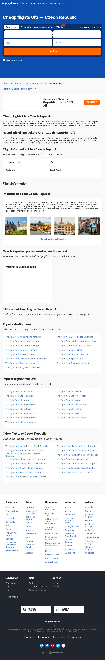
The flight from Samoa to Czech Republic (76, 468)
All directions (51, 562)
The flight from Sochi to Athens (20, 363)
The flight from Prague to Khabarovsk (23, 367)
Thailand (9, 518)
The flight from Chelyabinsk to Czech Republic (22, 455)
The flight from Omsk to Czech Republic (24, 468)
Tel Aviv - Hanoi (49, 550)
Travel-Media (11, 597)
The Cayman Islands (11, 534)
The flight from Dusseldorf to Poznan (22, 341)
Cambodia (10, 522)
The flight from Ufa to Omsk (70, 409)
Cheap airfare (9, 83)
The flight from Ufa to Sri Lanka (71, 405)
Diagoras (69, 530)
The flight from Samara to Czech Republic (25, 450)
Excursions (10, 593)
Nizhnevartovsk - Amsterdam (52, 544)
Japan (8, 529)
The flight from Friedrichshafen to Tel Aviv (76, 341)
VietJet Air (90, 534)
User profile (57, 583)
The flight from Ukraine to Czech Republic (76, 446)
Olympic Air (90, 511)
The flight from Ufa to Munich (70, 391)
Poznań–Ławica (69, 541)
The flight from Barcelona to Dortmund (75, 337)
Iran (7, 515)
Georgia (9, 539)
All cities (29, 553)
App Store (57, 586)
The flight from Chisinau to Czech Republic (25, 459)
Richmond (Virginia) (30, 518)
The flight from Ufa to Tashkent (71, 418)
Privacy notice (74, 637)
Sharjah (68, 546)
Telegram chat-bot (38, 586)
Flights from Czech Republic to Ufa (18, 89)
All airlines (89, 553)
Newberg (29, 530)
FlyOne (88, 521)
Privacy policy (44, 637)
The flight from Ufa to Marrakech (20, 418)
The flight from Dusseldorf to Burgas (22, 346)
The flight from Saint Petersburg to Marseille (26, 359)
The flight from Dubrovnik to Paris (21, 350)
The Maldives (11, 511)
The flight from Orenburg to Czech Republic (77, 464)
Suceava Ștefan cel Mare (70, 520)
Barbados (10, 507)
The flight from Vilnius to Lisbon (20, 354)
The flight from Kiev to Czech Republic (75, 472)
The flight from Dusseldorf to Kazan (73, 363)
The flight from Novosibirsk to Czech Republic (26, 446)
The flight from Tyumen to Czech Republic (25, 472)
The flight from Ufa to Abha (18, 400)
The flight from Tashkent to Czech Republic (25, 477)
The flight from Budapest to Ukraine (73, 354)
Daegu (28, 523)
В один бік (26, 27)
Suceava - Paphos (50, 528)
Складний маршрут (43, 27)
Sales (8, 586)
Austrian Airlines (89, 516)
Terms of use (30, 637)
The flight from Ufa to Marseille (19, 413)
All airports (70, 553)
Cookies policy (59, 637)
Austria (8, 525)
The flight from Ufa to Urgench (71, 400)
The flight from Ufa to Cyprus (19, 391)
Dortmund (70, 515)
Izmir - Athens (51, 558)
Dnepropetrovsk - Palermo (52, 538)
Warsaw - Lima (52, 555)
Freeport (29, 541)
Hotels (8, 590)
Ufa (21, 83)
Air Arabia (89, 507)
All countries (11, 551)
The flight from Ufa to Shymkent (20, 405)
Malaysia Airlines (89, 548)
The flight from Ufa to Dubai (70, 413)
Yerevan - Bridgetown (50, 508)
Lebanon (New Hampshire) (32, 512)
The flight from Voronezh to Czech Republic (77, 455)
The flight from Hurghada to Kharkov (74, 346)
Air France (90, 530)
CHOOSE (91, 102)
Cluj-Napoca (31, 507)
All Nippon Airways (90, 525)
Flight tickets (11, 583)
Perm (27, 537)
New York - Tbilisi (50, 514)
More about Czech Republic (52, 239)
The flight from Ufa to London (19, 396)
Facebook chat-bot (38, 590)
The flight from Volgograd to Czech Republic (26, 464)
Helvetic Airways (89, 542)
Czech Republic (32, 83)
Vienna (28, 526)
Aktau (68, 507)
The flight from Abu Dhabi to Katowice (23, 337)
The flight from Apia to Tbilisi (70, 359)
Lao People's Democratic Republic (11, 544)
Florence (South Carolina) (29, 547)
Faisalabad (30, 534)
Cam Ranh (70, 549)
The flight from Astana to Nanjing (72, 459)
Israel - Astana (52, 533)
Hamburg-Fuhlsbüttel (70, 535)
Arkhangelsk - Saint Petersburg (51, 521)
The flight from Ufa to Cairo (18, 409)
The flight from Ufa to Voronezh (71, 396)
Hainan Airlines (92, 537)
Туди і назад (12, 27)
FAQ (31, 583)
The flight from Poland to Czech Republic (76, 450)
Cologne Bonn (72, 526)
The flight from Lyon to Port (69, 350)
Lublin (68, 511)
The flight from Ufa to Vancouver (20, 422)
